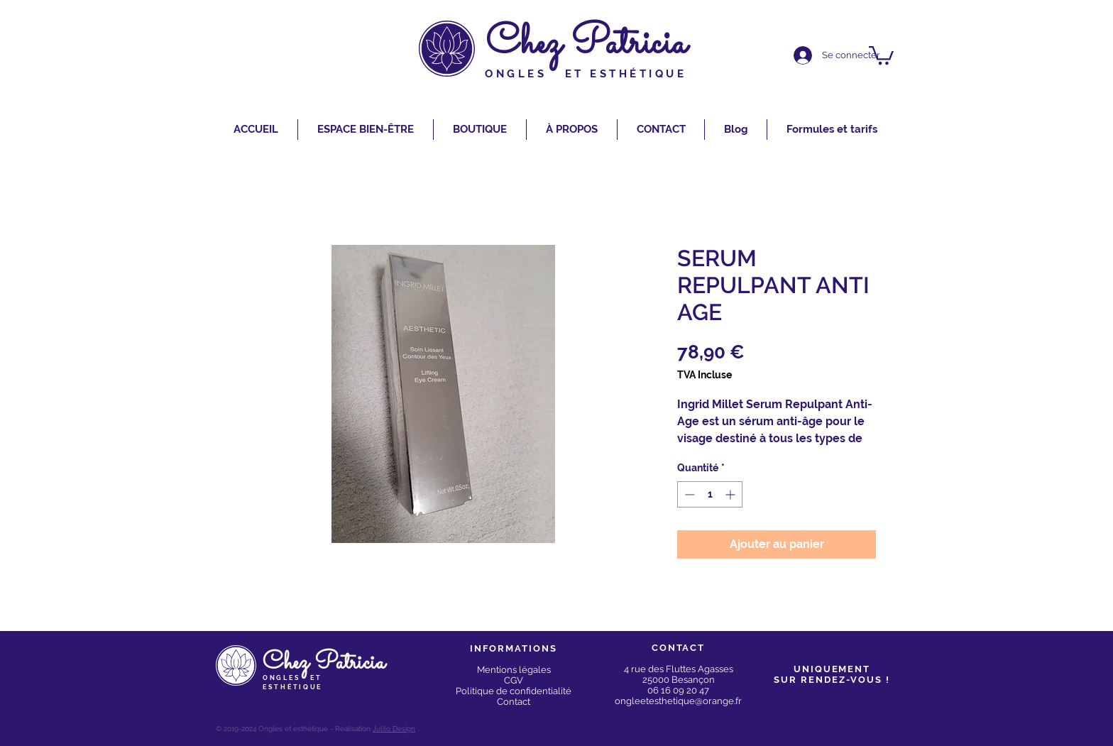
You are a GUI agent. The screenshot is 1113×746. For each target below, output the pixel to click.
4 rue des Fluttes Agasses (678, 669)
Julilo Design (394, 729)
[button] (881, 54)
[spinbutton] (710, 494)
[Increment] (731, 494)
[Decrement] (688, 494)
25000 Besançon (678, 679)
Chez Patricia (586, 44)
